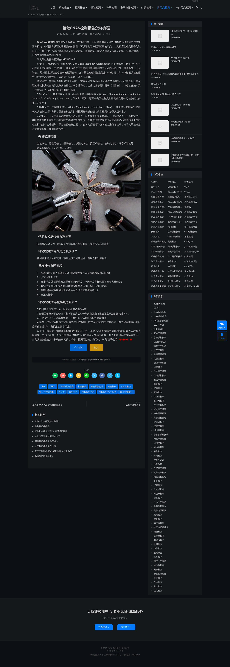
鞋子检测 (111, 10)
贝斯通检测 (173, 191)
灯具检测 (146, 10)
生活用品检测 (160, 507)
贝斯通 (61, 397)
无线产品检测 (160, 444)
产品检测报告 (157, 221)
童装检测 (158, 524)
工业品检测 (159, 401)
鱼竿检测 (158, 591)
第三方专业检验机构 (175, 241)
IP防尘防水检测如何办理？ (47, 426)
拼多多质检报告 (161, 439)
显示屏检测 (159, 452)
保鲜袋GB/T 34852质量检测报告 (47, 410)
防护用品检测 (160, 566)
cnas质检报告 (160, 321)
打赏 (96, 352)
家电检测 (188, 241)
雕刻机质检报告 (42, 431)
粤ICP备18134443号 (115, 656)
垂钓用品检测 (160, 376)
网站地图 (125, 653)
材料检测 (158, 460)
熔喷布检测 (159, 498)
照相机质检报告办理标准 (46, 446)
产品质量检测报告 (175, 211)
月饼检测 (188, 286)
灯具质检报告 (157, 281)
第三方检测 (126, 391)
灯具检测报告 (157, 286)
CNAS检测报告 (67, 391)
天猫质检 (172, 231)
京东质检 (155, 241)
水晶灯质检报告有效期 (45, 451)
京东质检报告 (174, 236)
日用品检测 (162, 10)
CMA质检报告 (190, 236)
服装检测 (95, 10)
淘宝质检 (172, 271)
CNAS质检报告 (158, 251)
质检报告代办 (157, 276)
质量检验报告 (157, 216)
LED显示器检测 (161, 325)
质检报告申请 (190, 221)
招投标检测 (159, 435)
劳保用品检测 (160, 359)
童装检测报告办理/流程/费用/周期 (51, 436)
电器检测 (172, 246)
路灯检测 (158, 562)
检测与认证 (159, 465)
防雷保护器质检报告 (44, 461)
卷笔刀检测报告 (133, 410)
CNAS (52, 391)
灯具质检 (188, 281)
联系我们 (103, 632)
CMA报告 (188, 271)
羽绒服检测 (159, 545)
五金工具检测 (160, 338)
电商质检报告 (157, 226)
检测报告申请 (190, 226)
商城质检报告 (174, 251)
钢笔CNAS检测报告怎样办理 (86, 33)
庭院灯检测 (159, 406)
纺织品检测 (159, 541)
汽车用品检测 (160, 477)
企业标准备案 (160, 346)
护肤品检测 (159, 431)
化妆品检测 (189, 276)
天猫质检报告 (157, 231)
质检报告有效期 (158, 246)
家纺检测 (158, 397)
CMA (43, 391)
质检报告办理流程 (107, 397)
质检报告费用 (190, 216)
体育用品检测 (160, 351)
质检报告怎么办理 (175, 226)
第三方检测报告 (175, 206)
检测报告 (79, 10)
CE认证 (157, 313)
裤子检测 (158, 553)
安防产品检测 (160, 384)
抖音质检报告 (160, 422)
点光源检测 (159, 494)
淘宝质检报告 (157, 266)
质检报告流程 (157, 261)
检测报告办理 (97, 391)
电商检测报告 (190, 231)
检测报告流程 (174, 256)
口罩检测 (158, 372)
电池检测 (158, 519)
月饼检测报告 (174, 286)
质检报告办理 (88, 397)
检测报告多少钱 (191, 291)
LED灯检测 (159, 330)
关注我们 (196, 4)
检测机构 (112, 391)
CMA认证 (188, 246)
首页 (51, 10)
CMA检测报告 (157, 256)
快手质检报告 (160, 410)
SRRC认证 (158, 334)
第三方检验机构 (175, 276)
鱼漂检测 (158, 587)
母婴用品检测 (160, 473)
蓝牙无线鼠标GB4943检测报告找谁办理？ (54, 456)
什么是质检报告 (175, 261)
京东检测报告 (174, 291)
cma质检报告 (160, 317)
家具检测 (158, 389)
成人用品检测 (160, 414)
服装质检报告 (174, 281)
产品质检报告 (190, 206)
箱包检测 (158, 536)
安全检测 (155, 236)
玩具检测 (155, 271)
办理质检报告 (157, 206)
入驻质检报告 (190, 251)
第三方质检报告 (175, 216)
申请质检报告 (190, 266)
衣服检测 (158, 549)
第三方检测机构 (46, 397)
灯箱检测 (158, 490)
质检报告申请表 (158, 291)
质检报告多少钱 (191, 256)
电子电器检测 (127, 10)
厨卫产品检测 (160, 368)
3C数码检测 (159, 309)
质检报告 (63, 10)
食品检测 (158, 583)
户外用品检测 (182, 10)
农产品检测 (159, 355)
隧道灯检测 (159, 570)
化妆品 (187, 211)
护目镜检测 (159, 427)
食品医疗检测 (160, 579)
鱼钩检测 (158, 595)
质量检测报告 (126, 397)
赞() (107, 39)
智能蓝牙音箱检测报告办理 (47, 441)
